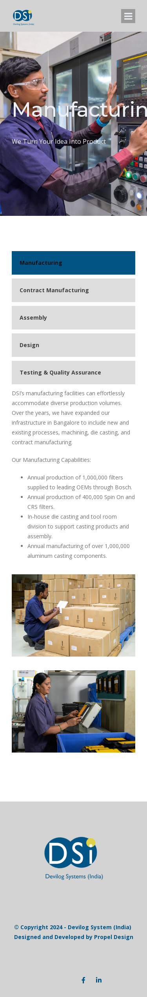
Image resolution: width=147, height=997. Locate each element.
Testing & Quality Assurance (60, 372)
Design (29, 345)
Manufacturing (41, 262)
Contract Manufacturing (54, 290)
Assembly (33, 317)
